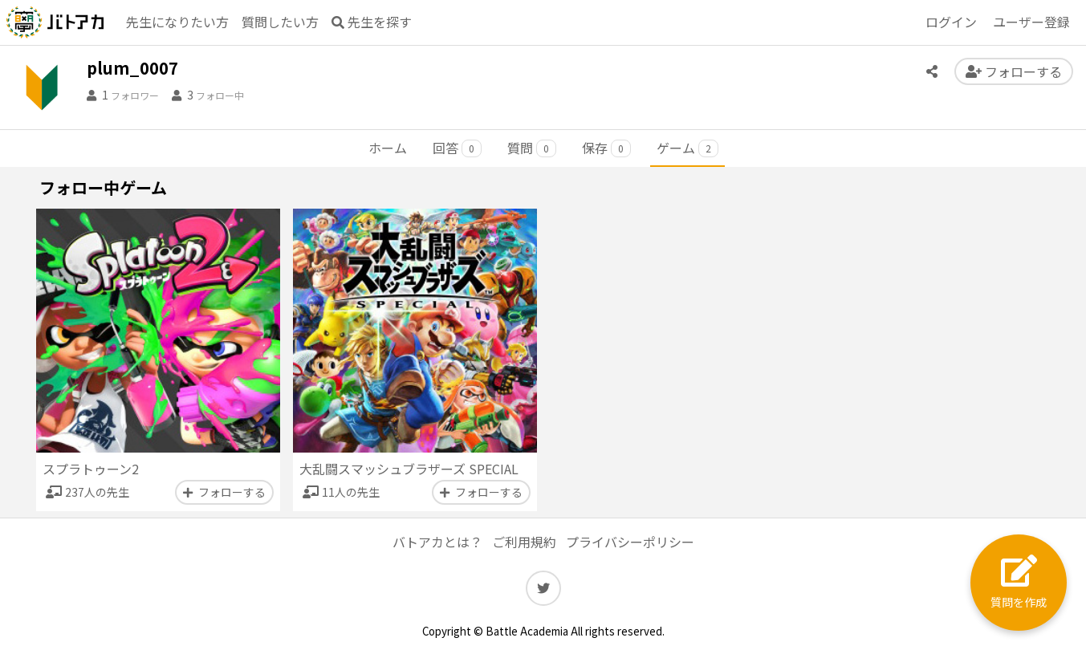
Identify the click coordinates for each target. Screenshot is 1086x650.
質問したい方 (280, 21)
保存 (606, 147)
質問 (531, 147)
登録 (1031, 22)
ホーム (387, 147)
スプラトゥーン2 (91, 468)
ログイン (951, 21)
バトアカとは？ (437, 541)
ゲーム (687, 147)
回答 (457, 147)
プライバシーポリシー (630, 541)
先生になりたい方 (177, 21)
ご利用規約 (524, 541)
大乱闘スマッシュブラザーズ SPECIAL (409, 468)
